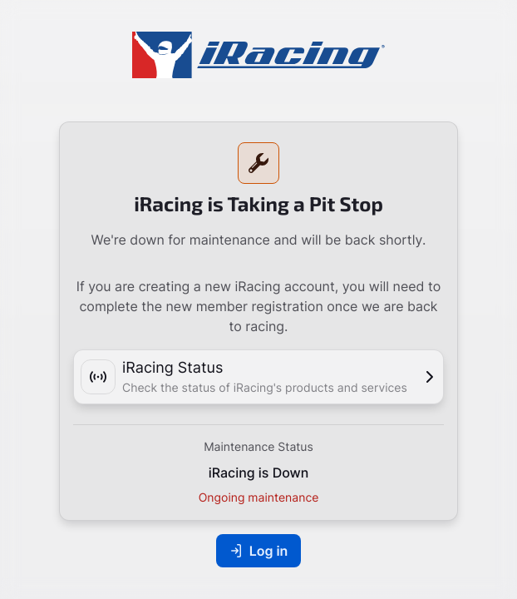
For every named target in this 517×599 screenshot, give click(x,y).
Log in (258, 550)
